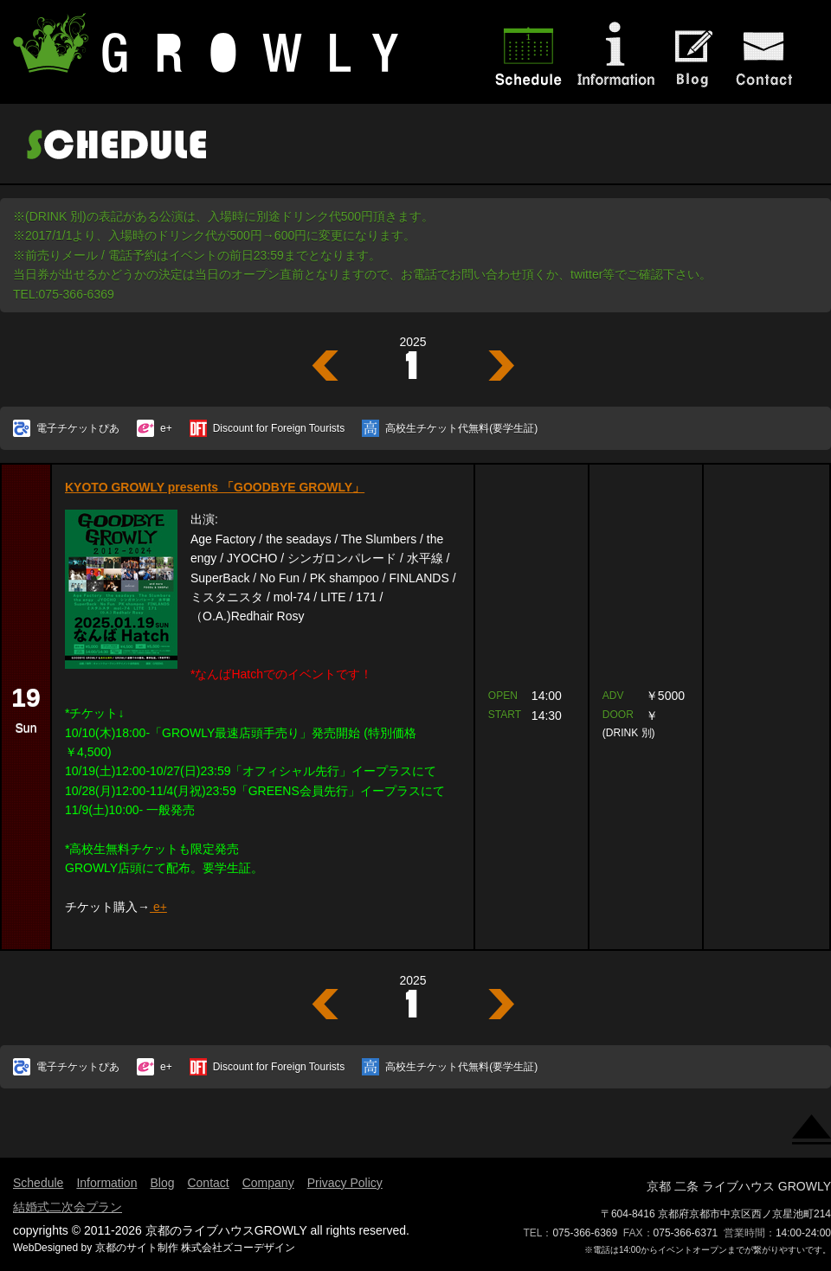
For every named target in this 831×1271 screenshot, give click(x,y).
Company (268, 1183)
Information (106, 1183)
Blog (162, 1183)
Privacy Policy (345, 1183)
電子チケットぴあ (77, 428)
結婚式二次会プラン (67, 1207)
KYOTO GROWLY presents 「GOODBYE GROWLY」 (214, 487)
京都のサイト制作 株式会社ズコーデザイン (195, 1248)
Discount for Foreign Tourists (279, 428)
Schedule (38, 1183)
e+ (166, 428)
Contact (208, 1183)
